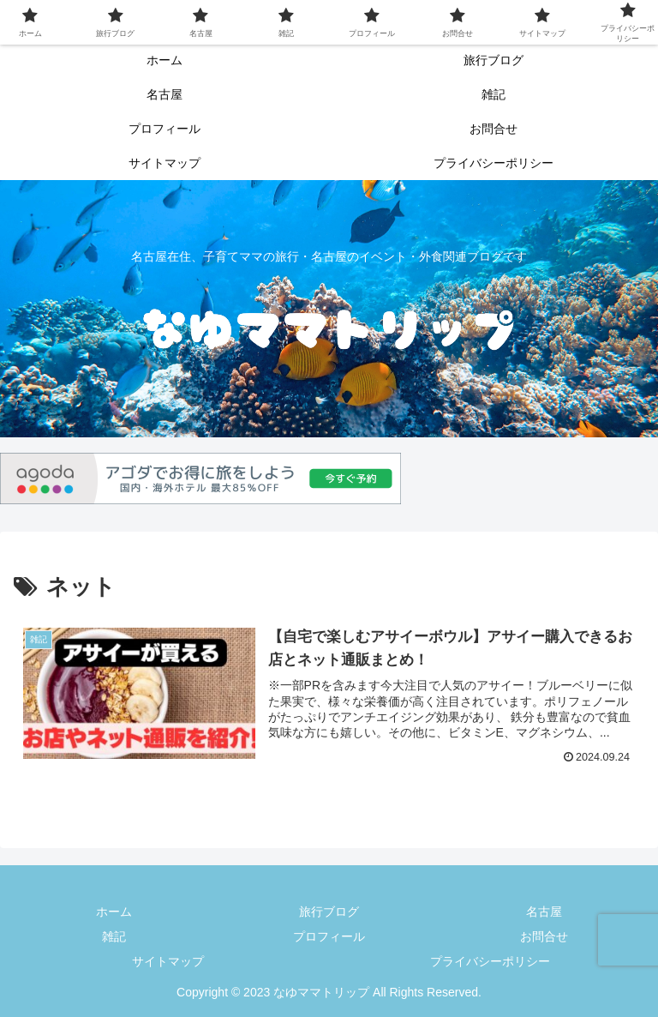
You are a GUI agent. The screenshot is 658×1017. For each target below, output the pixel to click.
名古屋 (544, 911)
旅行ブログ (329, 911)
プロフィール (329, 936)
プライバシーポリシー (490, 961)
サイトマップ (168, 961)
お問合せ (544, 936)
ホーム (114, 911)
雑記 (114, 936)
